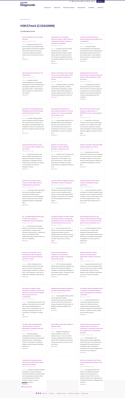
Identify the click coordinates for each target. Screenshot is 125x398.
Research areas (69, 7)
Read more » (25, 59)
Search (100, 1)
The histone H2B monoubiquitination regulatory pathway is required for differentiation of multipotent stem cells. (32, 326)
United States (76, 1)
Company (91, 7)
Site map (44, 393)
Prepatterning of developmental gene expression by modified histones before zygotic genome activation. (32, 362)
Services (57, 7)
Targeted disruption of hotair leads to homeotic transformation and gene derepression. (90, 183)
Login (88, 1)
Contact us (51, 393)
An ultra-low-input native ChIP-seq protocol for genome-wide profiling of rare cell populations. (91, 39)
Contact (100, 7)
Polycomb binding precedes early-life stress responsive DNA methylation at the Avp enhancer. (33, 147)
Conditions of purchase (73, 393)
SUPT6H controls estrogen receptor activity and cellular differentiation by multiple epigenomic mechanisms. (32, 183)
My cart (83, 1)
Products (47, 7)
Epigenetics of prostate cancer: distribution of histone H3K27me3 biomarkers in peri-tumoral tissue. (60, 147)
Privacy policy (84, 393)
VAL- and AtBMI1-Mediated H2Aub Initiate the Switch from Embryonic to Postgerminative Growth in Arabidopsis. (33, 218)
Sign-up (93, 1)
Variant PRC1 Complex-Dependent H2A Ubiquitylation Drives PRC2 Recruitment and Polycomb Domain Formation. (32, 111)
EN (70, 1)
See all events (27, 387)
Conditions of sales (61, 393)
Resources (81, 7)
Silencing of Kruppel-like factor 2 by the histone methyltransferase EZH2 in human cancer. (91, 362)
